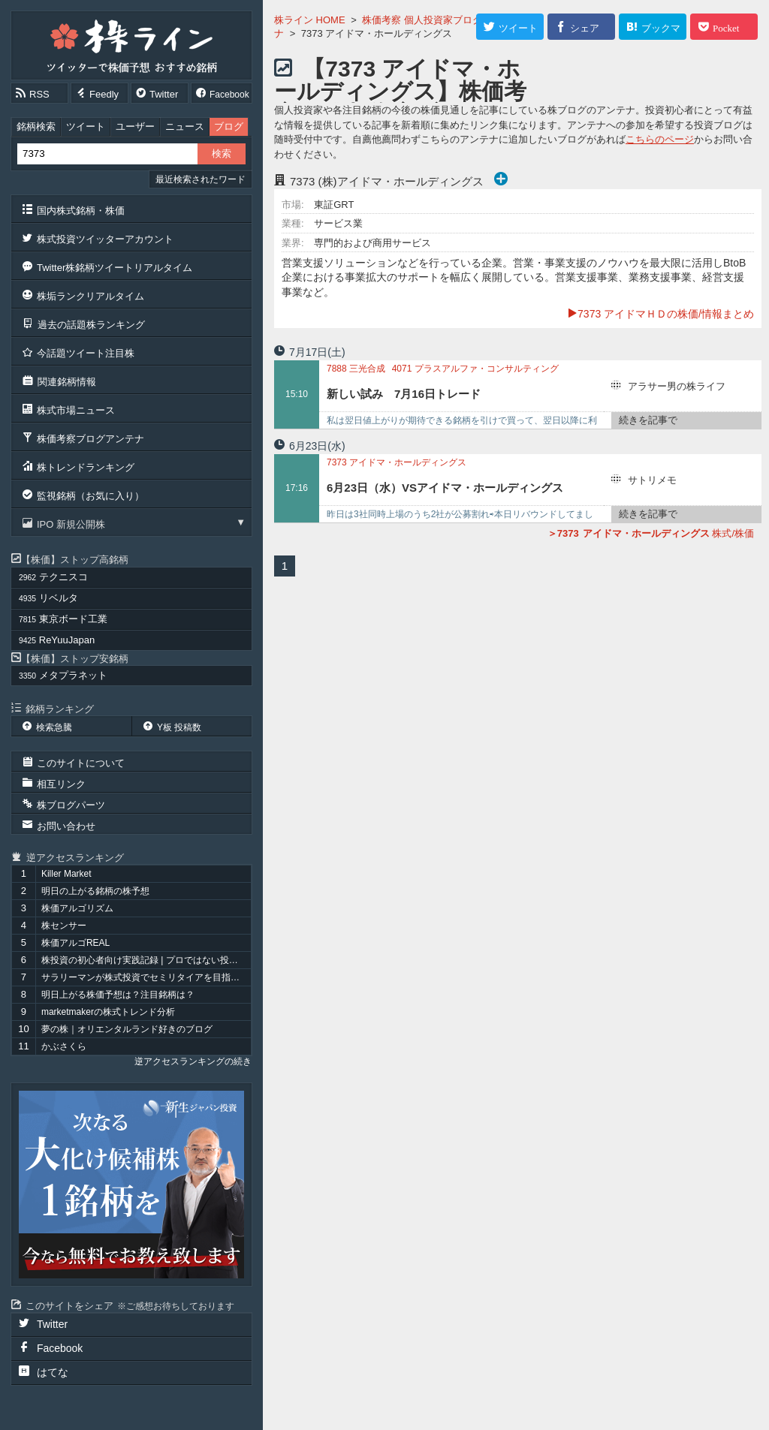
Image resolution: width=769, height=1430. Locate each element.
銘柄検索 (36, 126)
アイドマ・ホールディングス (396, 462)
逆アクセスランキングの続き (193, 1061)
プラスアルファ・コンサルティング (475, 368)
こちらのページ (660, 139)
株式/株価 (650, 533)
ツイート (85, 126)
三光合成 (356, 368)
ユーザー (135, 126)
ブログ (228, 126)
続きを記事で (648, 420)
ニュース (184, 126)
